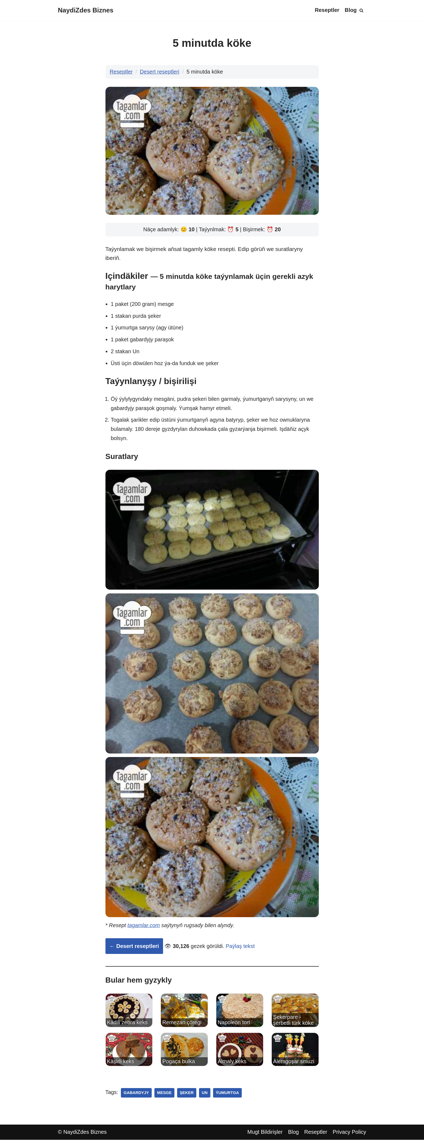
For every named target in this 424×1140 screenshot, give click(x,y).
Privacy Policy (349, 1132)
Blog (351, 10)
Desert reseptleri (160, 72)
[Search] (361, 10)
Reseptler (326, 10)
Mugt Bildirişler (264, 1132)
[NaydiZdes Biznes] (85, 10)
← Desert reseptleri (134, 946)
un (205, 1093)
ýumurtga (228, 1093)
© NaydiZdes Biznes (82, 1132)
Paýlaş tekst (240, 946)
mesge (164, 1093)
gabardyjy (136, 1093)
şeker (187, 1093)
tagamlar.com (144, 926)
